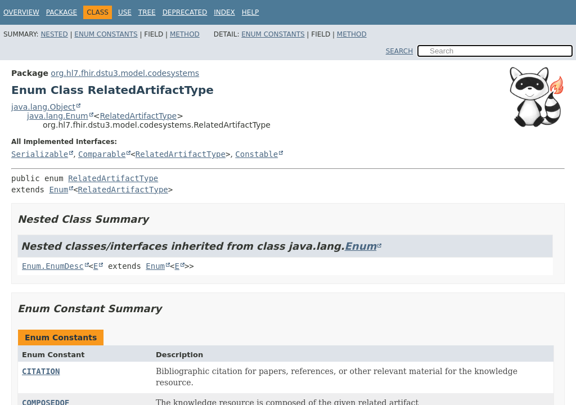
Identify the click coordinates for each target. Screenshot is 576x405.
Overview (21, 12)
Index (224, 12)
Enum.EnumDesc (53, 266)
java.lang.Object (43, 106)
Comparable (101, 154)
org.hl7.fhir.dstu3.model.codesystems (125, 73)
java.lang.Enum (57, 115)
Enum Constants (105, 34)
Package (61, 12)
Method (185, 34)
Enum (58, 189)
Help (250, 12)
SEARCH (399, 51)
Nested (54, 34)
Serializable (39, 154)
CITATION (41, 371)
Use (125, 12)
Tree (147, 12)
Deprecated (185, 12)
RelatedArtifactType (138, 115)
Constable (256, 154)
